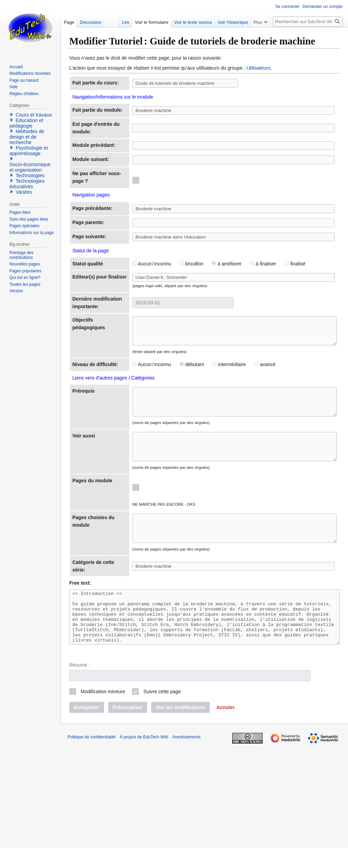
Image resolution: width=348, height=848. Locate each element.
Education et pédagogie (26, 123)
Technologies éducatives (26, 183)
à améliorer (205, 319)
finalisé (273, 319)
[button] (225, 809)
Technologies (30, 175)
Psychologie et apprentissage (28, 150)
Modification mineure (103, 794)
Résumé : (79, 767)
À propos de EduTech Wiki (144, 839)
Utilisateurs (258, 68)
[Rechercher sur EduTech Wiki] (307, 22)
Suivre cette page (162, 794)
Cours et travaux (34, 115)
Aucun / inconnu (130, 319)
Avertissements (186, 839)
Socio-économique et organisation (29, 167)
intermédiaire (207, 437)
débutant (169, 437)
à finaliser (241, 319)
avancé (243, 437)
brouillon (169, 319)
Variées (24, 192)
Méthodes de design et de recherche (26, 137)
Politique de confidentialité (91, 839)
